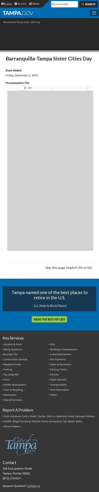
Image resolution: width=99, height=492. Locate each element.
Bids (52, 344)
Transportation (58, 384)
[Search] (88, 4)
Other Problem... (12, 426)
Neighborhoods (12, 364)
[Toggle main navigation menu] (94, 12)
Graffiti (7, 421)
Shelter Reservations (14, 384)
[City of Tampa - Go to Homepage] (18, 13)
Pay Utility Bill (11, 374)
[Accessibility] (20, 4)
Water (53, 394)
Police (6, 379)
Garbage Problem (85, 416)
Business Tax (10, 354)
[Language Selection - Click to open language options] (6, 4)
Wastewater (10, 394)
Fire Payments (58, 359)
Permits (54, 374)
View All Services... (13, 399)
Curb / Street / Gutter (34, 416)
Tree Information (59, 389)
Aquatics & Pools (12, 344)
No (89, 267)
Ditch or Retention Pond (60, 416)
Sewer (71, 421)
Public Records (58, 379)
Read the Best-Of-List (49, 319)
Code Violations (12, 416)
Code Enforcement (60, 354)
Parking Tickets (58, 369)
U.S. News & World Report (50, 305)
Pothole (36, 421)
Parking (7, 369)
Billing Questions (12, 349)
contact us (33, 486)
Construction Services (15, 359)
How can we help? (59, 4)
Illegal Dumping (21, 421)
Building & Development (63, 349)
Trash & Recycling (13, 389)
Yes (80, 267)
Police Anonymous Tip (54, 421)
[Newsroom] (34, 4)
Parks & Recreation (60, 364)
